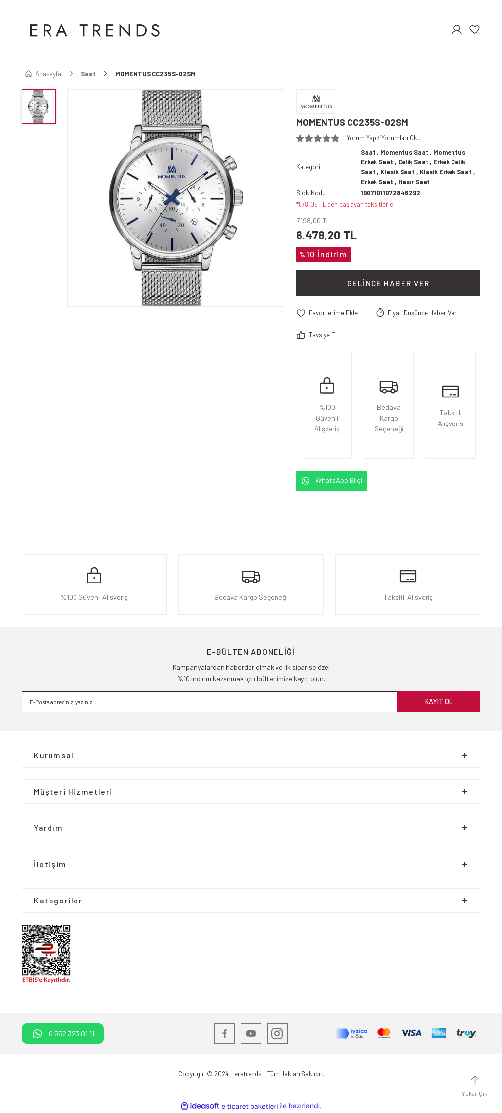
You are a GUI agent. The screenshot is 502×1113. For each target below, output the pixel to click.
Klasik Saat (398, 172)
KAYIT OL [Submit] (439, 701)
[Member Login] (457, 29)
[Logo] (94, 29)
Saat (368, 152)
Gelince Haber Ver (388, 283)
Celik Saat (413, 162)
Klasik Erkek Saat (447, 172)
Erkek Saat (377, 182)
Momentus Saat (404, 152)
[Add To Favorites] (327, 313)
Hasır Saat (414, 182)
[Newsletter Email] (251, 701)
